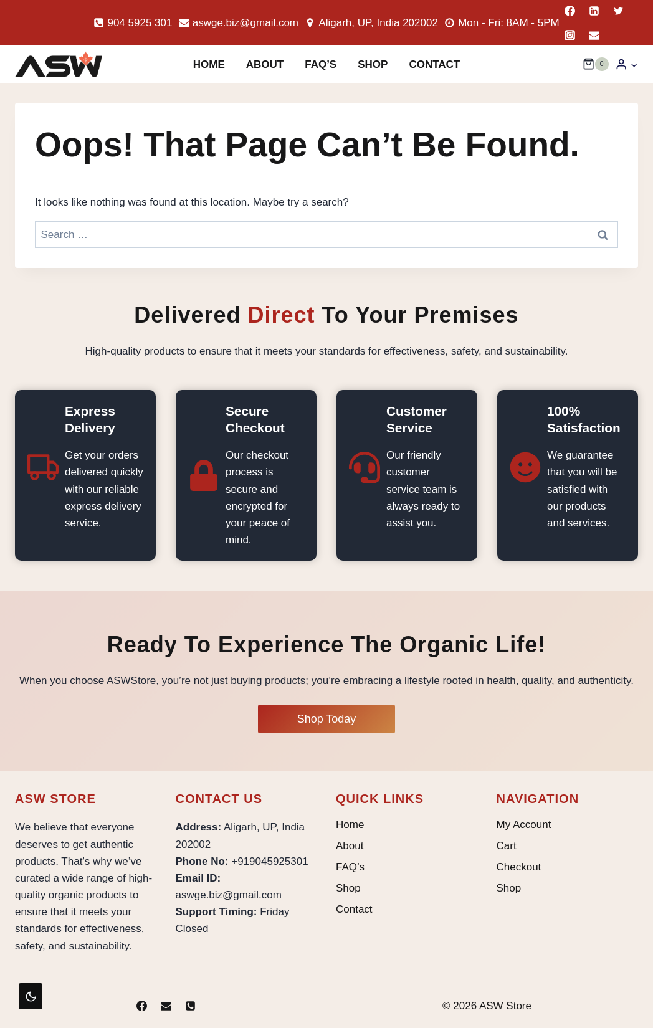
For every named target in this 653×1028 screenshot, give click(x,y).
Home (209, 64)
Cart (507, 846)
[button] (633, 64)
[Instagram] (570, 34)
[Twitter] (618, 10)
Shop (373, 64)
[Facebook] (570, 10)
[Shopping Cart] (596, 64)
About (265, 64)
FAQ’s (320, 64)
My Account (524, 824)
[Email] (594, 34)
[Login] (626, 64)
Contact (434, 64)
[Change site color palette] (30, 996)
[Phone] (190, 1005)
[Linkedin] (594, 10)
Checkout (519, 867)
